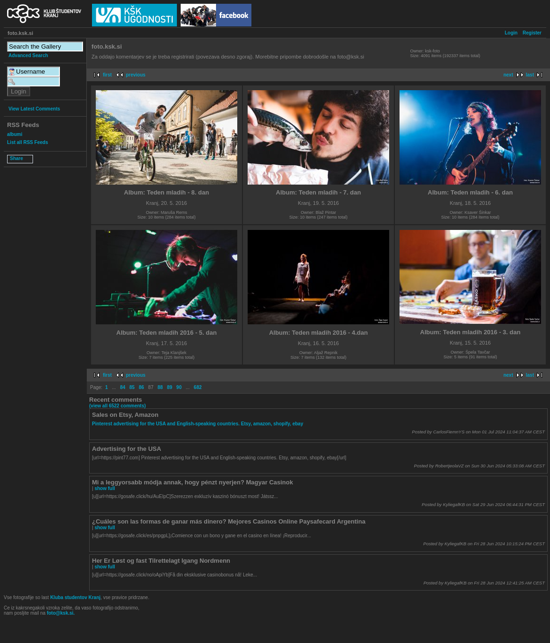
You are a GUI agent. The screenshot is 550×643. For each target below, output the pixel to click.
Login (511, 32)
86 (141, 387)
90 (179, 387)
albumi (14, 134)
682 (198, 387)
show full (104, 488)
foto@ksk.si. (61, 613)
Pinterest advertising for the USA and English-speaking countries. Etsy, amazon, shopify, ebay (197, 423)
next (508, 74)
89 (169, 387)
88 (160, 387)
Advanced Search (28, 55)
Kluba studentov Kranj (75, 597)
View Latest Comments (34, 108)
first (107, 74)
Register (532, 32)
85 (131, 387)
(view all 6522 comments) (117, 405)
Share (16, 158)
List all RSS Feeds (27, 142)
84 (122, 387)
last (530, 74)
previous (136, 74)
